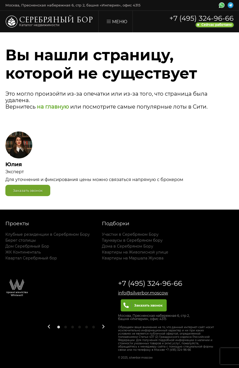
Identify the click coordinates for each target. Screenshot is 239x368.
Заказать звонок (28, 190)
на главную (53, 106)
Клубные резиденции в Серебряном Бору (47, 234)
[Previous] (49, 326)
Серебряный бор (56, 20)
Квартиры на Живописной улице (135, 252)
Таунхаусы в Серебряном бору (132, 240)
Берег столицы (20, 240)
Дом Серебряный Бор (27, 246)
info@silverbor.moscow (143, 293)
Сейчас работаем (216, 25)
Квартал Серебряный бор (31, 258)
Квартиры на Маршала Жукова (132, 258)
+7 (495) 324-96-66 (201, 18)
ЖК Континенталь (23, 252)
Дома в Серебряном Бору (127, 246)
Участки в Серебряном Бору (130, 234)
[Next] (103, 326)
